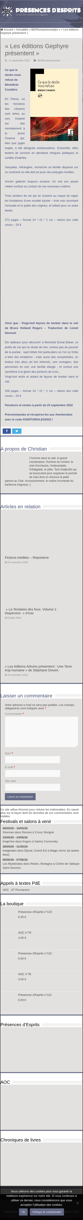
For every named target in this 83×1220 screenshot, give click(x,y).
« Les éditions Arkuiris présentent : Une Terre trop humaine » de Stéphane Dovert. (38, 668)
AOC (6, 889)
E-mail (10, 767)
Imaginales (10, 850)
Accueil (6, 29)
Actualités (22, 29)
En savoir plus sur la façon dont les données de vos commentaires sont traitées (39, 813)
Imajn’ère (8, 841)
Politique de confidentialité (47, 1212)
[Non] (77, 1203)
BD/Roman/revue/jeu (44, 29)
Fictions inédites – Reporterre (27, 557)
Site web (10, 781)
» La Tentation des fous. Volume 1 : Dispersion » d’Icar (31, 611)
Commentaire (14, 713)
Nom (9, 753)
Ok (23, 1212)
